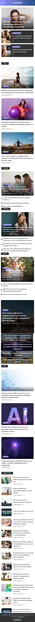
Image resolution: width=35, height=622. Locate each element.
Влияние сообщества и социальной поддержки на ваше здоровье (22, 490)
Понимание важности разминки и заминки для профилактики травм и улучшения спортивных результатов (23, 588)
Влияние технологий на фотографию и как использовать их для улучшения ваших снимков (17, 239)
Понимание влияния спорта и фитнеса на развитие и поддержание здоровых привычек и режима (17, 124)
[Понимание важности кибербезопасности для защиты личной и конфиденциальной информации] (17, 448)
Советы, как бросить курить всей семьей (15, 294)
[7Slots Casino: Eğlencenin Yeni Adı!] (6, 512)
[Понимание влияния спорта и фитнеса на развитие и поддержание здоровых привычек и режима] (17, 109)
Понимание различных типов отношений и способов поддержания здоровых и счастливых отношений (17, 229)
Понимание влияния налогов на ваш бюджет (16, 203)
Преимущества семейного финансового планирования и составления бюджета (22, 533)
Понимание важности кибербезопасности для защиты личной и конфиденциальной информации (16, 463)
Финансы (6, 184)
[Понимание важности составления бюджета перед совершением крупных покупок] (6, 556)
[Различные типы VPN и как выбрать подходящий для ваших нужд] (6, 480)
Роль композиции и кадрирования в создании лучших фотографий (22, 37)
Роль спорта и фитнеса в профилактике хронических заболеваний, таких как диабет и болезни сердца (17, 158)
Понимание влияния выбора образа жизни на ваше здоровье (22, 566)
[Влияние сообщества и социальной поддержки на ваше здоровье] (6, 491)
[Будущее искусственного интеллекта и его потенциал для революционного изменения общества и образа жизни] (17, 380)
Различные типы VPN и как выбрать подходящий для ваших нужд (22, 479)
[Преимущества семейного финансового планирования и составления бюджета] (6, 533)
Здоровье (16, 47)
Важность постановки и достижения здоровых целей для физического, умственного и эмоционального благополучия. (14, 274)
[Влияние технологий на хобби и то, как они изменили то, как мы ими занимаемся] (6, 544)
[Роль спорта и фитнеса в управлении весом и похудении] (6, 502)
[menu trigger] (3, 3)
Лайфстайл (7, 18)
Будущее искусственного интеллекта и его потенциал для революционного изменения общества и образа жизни (16, 395)
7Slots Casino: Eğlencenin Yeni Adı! (23, 511)
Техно (5, 389)
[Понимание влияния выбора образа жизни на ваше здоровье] (6, 567)
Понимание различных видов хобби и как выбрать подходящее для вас (22, 600)
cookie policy (20, 616)
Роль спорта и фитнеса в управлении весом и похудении (22, 501)
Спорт (5, 86)
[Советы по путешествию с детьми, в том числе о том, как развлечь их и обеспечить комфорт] (6, 522)
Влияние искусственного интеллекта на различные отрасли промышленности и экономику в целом (14, 429)
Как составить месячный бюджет (13, 206)
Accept (17, 619)
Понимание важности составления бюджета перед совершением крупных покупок (15, 189)
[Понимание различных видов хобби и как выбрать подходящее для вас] (6, 601)
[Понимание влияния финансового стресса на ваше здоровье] (6, 50)
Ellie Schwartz (6, 94)
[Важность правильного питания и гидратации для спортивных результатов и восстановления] (17, 77)
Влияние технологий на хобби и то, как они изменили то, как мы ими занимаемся (23, 544)
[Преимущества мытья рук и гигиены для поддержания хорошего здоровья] (6, 577)
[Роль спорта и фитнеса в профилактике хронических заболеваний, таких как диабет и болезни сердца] (17, 143)
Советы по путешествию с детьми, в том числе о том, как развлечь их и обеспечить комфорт (23, 522)
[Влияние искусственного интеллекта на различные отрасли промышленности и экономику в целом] (17, 414)
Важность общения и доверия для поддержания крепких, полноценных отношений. (17, 24)
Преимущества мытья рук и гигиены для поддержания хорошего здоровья (15, 290)
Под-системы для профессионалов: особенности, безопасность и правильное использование (17, 250)
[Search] (32, 3)
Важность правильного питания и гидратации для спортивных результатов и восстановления (17, 91)
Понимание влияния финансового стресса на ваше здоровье (22, 51)
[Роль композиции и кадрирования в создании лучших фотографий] (6, 36)
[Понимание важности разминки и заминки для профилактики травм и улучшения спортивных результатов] (6, 588)
